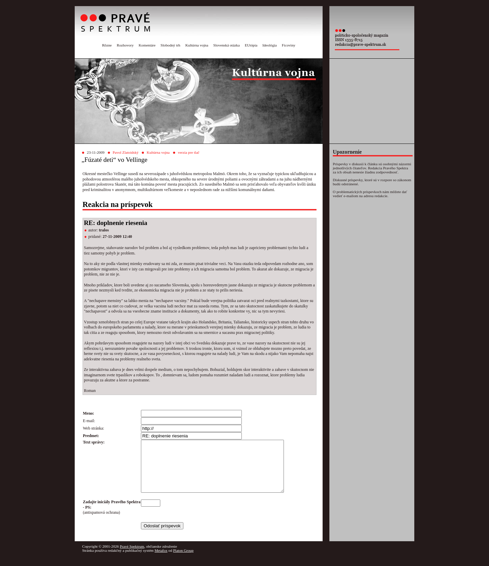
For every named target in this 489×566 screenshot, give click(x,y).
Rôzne (107, 45)
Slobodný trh (170, 45)
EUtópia (251, 45)
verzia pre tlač (188, 152)
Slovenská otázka (226, 45)
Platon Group (183, 561)
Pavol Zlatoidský (126, 152)
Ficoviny (288, 45)
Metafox (161, 561)
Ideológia (269, 45)
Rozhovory (125, 45)
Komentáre (147, 45)
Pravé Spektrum (132, 556)
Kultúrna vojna (196, 45)
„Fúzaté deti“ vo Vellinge (114, 159)
